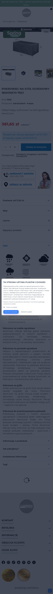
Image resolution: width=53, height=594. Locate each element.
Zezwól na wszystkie (11, 312)
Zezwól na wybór (26, 312)
